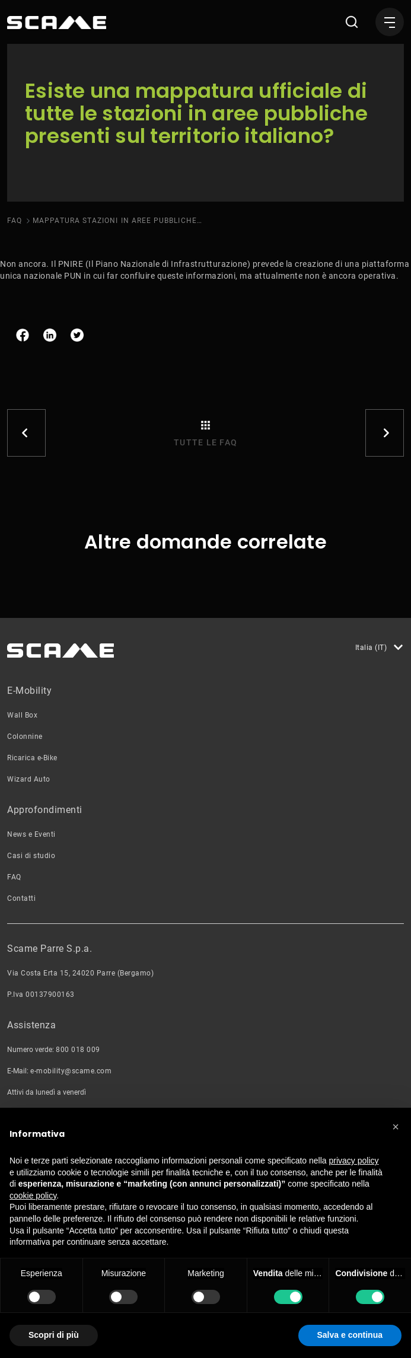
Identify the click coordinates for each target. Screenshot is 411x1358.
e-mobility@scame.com (70, 1071)
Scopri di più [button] (53, 1335)
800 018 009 (78, 1049)
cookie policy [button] (32, 1195)
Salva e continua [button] (350, 1335)
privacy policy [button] (354, 1160)
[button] (395, 1126)
